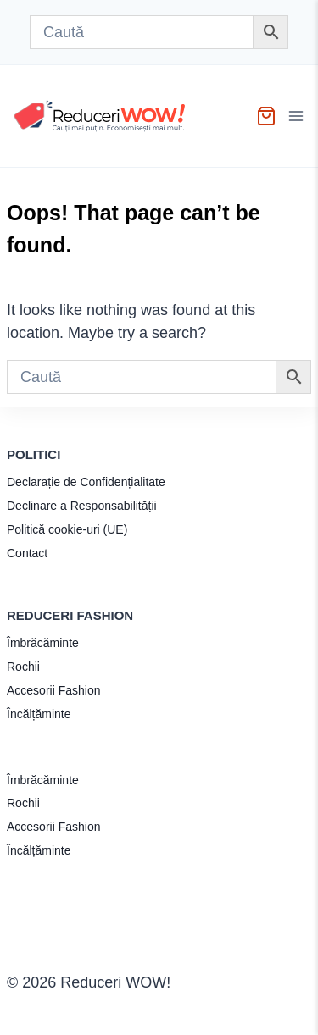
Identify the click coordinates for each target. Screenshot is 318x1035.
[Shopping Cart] (266, 116)
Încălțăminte (38, 714)
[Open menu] (298, 116)
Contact (27, 553)
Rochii (23, 666)
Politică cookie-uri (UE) (67, 529)
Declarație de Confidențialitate (86, 482)
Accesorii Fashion (54, 690)
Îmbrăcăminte (43, 643)
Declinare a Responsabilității (82, 505)
